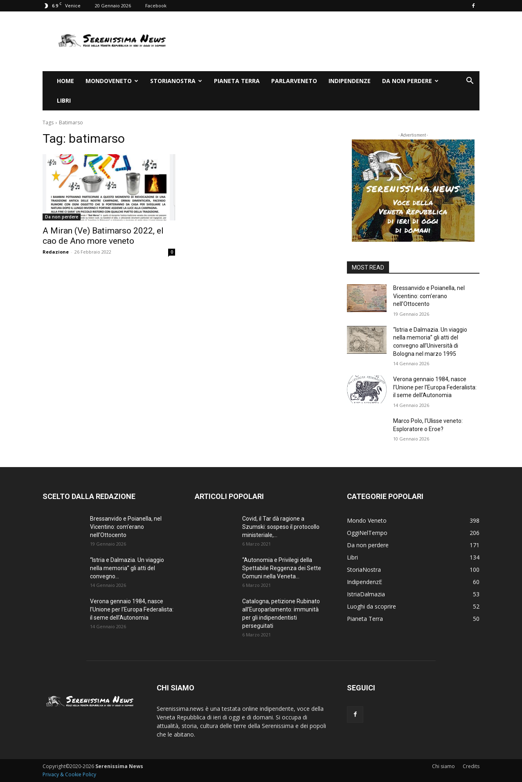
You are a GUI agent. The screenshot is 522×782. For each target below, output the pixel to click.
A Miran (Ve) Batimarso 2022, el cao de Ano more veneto (103, 236)
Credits (471, 766)
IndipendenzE (349, 81)
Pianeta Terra (237, 81)
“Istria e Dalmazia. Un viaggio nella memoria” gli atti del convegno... (127, 568)
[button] (469, 81)
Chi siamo (443, 766)
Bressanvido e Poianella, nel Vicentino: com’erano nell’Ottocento (429, 296)
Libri (64, 100)
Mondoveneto (112, 81)
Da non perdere (410, 81)
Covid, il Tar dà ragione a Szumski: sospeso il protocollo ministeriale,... (281, 526)
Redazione (56, 252)
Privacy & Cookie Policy (69, 774)
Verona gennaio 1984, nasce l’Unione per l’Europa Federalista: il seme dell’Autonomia (435, 387)
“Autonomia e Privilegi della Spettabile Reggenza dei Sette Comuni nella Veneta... (281, 568)
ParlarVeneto (294, 81)
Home (65, 81)
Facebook (155, 5)
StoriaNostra (176, 81)
